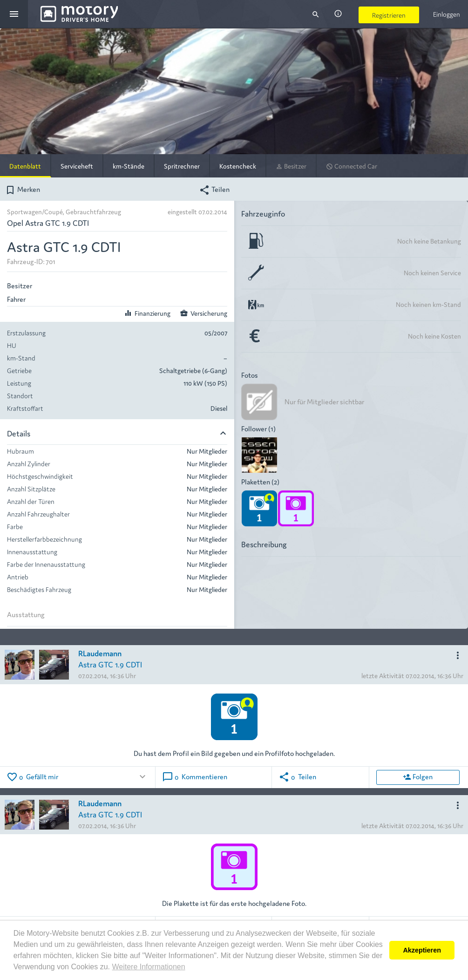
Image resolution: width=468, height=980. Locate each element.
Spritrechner (182, 166)
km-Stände (128, 166)
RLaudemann (100, 653)
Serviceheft (77, 166)
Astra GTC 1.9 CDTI (110, 664)
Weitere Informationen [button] (148, 967)
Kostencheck (237, 166)
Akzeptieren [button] (422, 950)
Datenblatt (25, 166)
